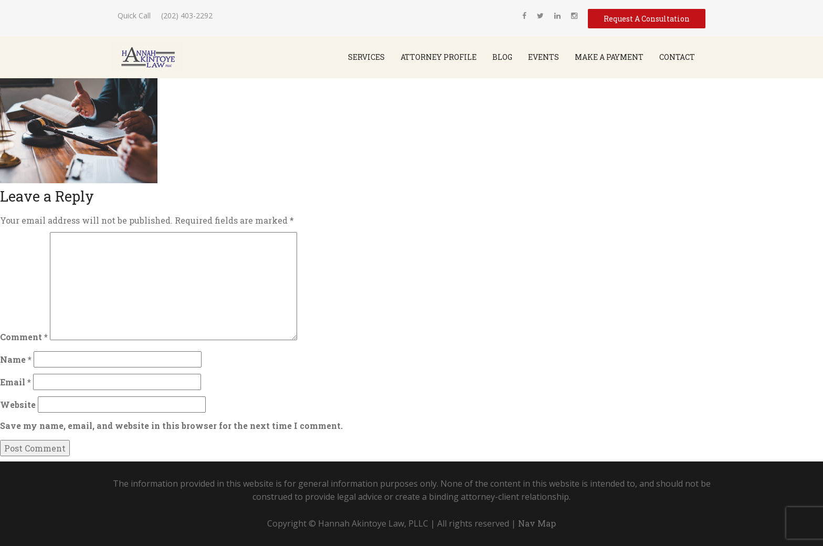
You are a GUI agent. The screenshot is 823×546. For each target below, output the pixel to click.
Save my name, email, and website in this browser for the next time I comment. (171, 425)
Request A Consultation (647, 19)
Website (18, 404)
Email (15, 381)
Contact (677, 57)
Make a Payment (609, 57)
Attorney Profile (438, 57)
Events (543, 57)
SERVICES (366, 57)
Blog (502, 57)
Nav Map (537, 523)
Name (15, 359)
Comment (24, 336)
